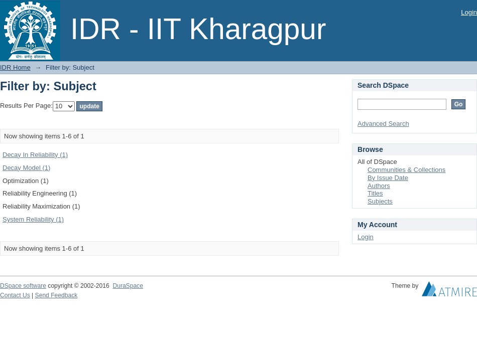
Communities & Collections (406, 169)
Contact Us (15, 295)
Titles (375, 193)
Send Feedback (56, 295)
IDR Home (15, 67)
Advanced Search (383, 123)
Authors (379, 186)
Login (469, 12)
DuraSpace (127, 285)
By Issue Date (388, 178)
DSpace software (23, 285)
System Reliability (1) (33, 219)
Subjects (380, 201)
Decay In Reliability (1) (35, 154)
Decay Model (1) (26, 167)
